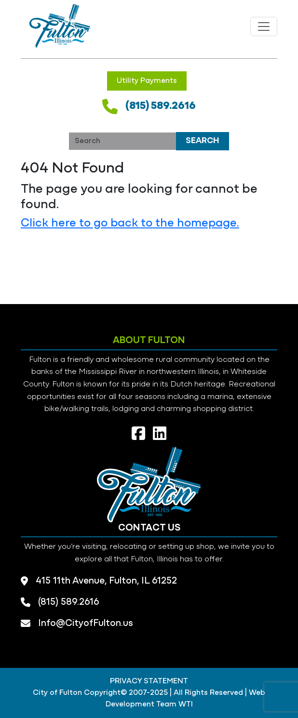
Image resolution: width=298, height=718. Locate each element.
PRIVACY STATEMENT (149, 681)
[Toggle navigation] (263, 26)
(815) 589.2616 (160, 106)
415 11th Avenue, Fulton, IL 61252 (106, 581)
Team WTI (174, 704)
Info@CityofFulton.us (85, 623)
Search (202, 141)
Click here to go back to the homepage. (130, 223)
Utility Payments (147, 81)
